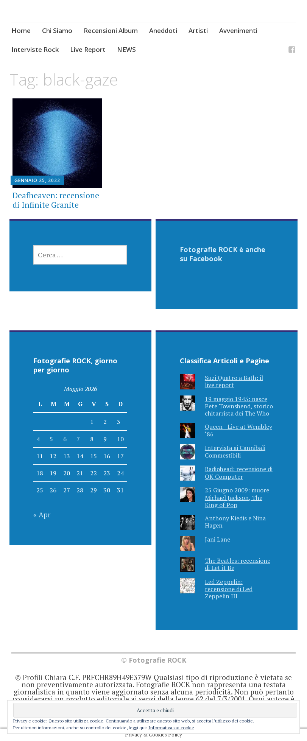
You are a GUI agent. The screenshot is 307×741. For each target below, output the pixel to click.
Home (21, 30)
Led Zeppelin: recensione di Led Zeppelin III (228, 589)
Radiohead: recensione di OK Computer (239, 472)
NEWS (126, 49)
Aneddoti (163, 30)
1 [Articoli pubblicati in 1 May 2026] (92, 421)
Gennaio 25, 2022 (37, 180)
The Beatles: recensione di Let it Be (237, 564)
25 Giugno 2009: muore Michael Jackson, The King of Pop (237, 497)
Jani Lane (217, 539)
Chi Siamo (57, 30)
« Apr (42, 514)
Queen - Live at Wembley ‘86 (238, 430)
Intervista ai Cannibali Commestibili (235, 451)
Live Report (88, 49)
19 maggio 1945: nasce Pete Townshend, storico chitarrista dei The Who (239, 406)
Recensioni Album (111, 30)
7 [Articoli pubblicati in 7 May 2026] (78, 439)
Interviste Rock (35, 49)
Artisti (198, 30)
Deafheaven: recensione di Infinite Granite (55, 200)
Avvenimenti (238, 30)
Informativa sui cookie (171, 727)
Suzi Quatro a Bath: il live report (234, 381)
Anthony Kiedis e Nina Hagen (235, 521)
